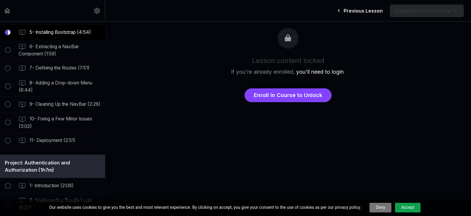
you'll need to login (320, 72)
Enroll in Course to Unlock (288, 95)
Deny (380, 207)
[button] (7, 10)
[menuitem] (97, 10)
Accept (408, 207)
